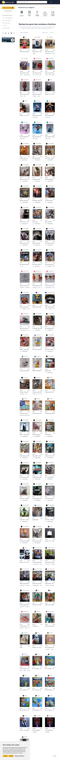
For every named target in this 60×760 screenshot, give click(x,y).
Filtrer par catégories (24, 32)
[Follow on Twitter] (8, 33)
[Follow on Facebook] (6, 33)
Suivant (54, 755)
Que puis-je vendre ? (8, 10)
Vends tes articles (8, 7)
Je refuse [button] (11, 755)
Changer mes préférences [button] (19, 755)
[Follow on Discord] (11, 33)
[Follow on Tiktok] (14, 33)
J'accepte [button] (5, 755)
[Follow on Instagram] (3, 33)
